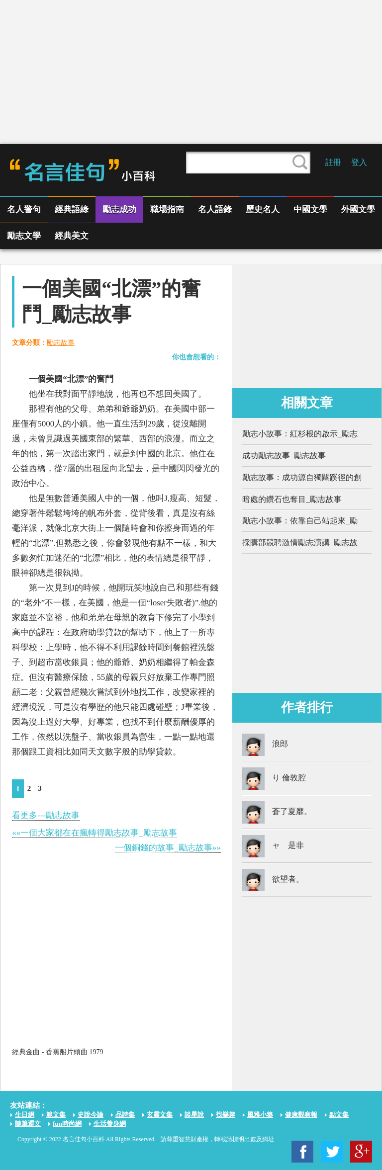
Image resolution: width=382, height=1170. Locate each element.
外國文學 (358, 209)
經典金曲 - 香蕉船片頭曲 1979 (57, 1052)
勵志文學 (24, 236)
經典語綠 (72, 209)
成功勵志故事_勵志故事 (284, 455)
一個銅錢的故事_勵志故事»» (168, 847)
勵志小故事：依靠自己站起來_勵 (300, 520)
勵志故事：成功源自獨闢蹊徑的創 (302, 477)
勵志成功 (119, 209)
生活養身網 (110, 1123)
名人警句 (24, 209)
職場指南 (167, 209)
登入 (359, 162)
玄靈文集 (160, 1114)
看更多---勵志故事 (46, 815)
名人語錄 (215, 209)
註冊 (333, 162)
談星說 (194, 1114)
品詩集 (125, 1114)
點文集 (339, 1114)
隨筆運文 (28, 1123)
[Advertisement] (191, 72)
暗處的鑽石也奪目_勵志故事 (292, 499)
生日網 (24, 1114)
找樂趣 (225, 1114)
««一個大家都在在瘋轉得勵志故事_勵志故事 (94, 832)
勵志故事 (61, 342)
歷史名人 (263, 209)
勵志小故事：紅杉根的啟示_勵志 (300, 433)
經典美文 (72, 236)
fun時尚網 (67, 1123)
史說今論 (90, 1114)
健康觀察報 (301, 1114)
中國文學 (310, 209)
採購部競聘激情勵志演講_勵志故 (300, 542)
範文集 (56, 1114)
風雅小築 (260, 1114)
